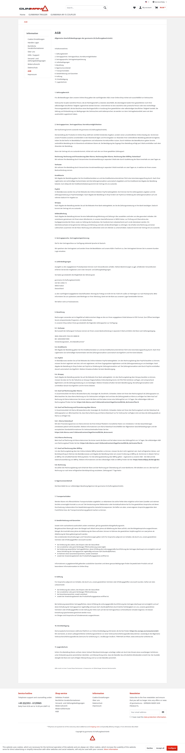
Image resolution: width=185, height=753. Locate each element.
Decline (150, 748)
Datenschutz (33, 67)
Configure (172, 748)
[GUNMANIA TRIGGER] (38, 14)
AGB (29, 71)
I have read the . (149, 717)
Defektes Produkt (62, 697)
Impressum (32, 74)
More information (111, 749)
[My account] (145, 7)
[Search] (105, 7)
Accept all (160, 748)
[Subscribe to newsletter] (163, 712)
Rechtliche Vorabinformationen (36, 47)
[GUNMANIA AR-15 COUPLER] (63, 14)
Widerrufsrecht (34, 64)
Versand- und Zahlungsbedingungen (37, 59)
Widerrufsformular (62, 709)
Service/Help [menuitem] (159, 2)
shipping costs (95, 727)
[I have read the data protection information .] (130, 717)
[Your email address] (144, 712)
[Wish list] (134, 7)
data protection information (155, 717)
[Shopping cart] (160, 7)
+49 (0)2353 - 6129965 (30, 703)
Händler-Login (33, 42)
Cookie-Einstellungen (36, 39)
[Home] (22, 14)
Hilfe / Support (33, 55)
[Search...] (86, 7)
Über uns (31, 52)
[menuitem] (86, 7)
